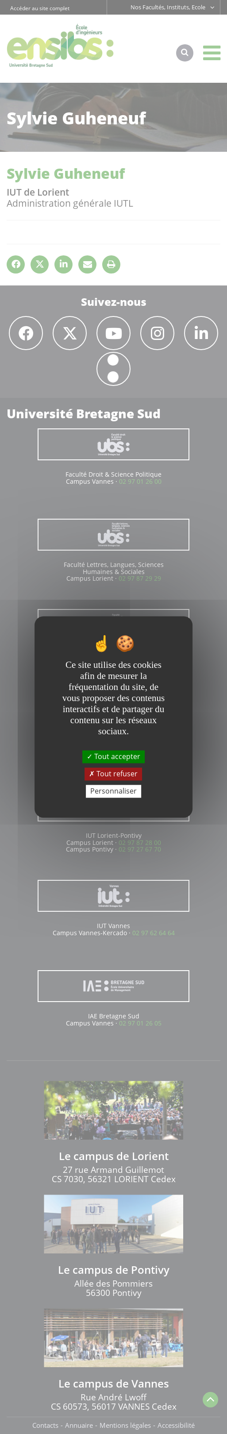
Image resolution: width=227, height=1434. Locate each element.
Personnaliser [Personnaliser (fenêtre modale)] (113, 791)
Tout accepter (113, 756)
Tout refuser (113, 774)
